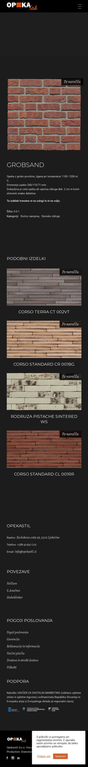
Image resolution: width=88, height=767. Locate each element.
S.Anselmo (13, 590)
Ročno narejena (30, 216)
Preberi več (43, 756)
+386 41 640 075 (26, 544)
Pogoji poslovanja (17, 632)
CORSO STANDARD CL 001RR (44, 474)
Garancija (13, 639)
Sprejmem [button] (60, 756)
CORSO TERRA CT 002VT (44, 311)
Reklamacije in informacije (23, 646)
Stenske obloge (50, 216)
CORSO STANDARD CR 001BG (44, 364)
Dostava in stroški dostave (22, 660)
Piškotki (12, 667)
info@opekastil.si (25, 551)
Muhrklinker (15, 597)
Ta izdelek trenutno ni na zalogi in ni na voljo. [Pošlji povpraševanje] (33, 200)
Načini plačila (16, 653)
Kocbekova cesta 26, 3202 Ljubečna (38, 537)
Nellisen (12, 583)
